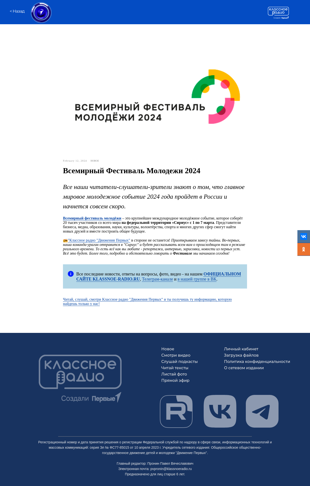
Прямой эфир (175, 380)
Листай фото (174, 374)
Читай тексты (174, 368)
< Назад (17, 11)
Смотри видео (175, 355)
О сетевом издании (244, 368)
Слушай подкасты (179, 361)
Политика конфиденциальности (257, 361)
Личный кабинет (241, 349)
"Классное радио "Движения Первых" (99, 240)
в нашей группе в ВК (197, 279)
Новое (167, 349)
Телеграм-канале (157, 279)
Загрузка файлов (241, 355)
